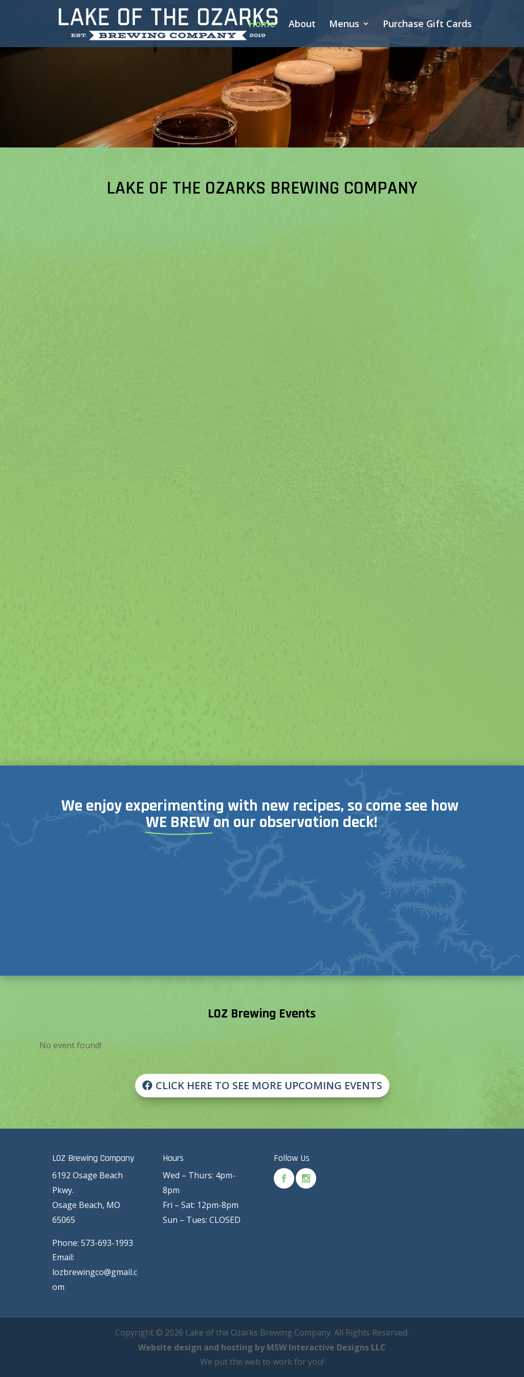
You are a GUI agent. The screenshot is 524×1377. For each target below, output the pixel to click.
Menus (344, 25)
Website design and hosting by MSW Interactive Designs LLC (262, 1347)
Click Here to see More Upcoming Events (269, 1085)
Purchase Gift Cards (427, 25)
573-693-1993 (107, 1242)
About (302, 25)
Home (261, 25)
